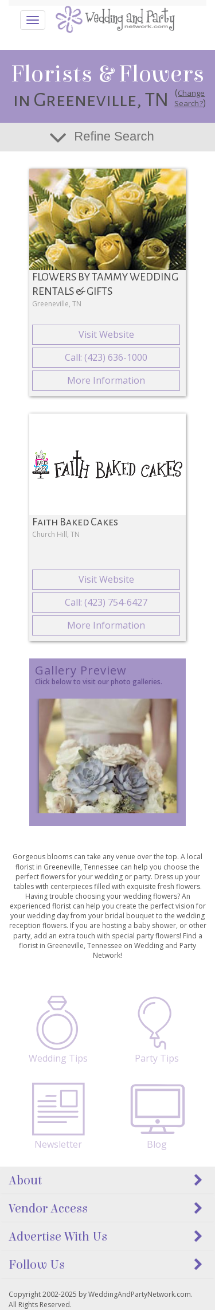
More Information (106, 380)
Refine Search (114, 136)
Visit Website (106, 334)
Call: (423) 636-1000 (106, 357)
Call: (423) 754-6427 (106, 602)
